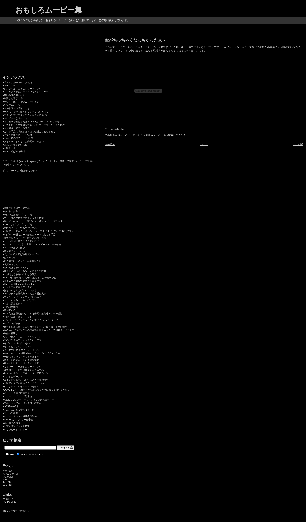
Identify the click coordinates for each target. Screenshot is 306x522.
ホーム (204, 144)
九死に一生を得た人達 (15, 145)
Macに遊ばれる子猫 (14, 151)
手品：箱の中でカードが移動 (19, 138)
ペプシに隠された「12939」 (19, 135)
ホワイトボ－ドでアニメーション (21, 101)
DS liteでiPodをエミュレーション (21, 350)
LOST (6, 484)
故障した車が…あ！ (14, 98)
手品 (5, 471)
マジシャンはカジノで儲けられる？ (22, 297)
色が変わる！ (11, 310)
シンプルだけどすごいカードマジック (24, 88)
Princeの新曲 (11, 307)
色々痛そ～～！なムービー (18, 251)
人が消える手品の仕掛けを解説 (20, 274)
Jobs (5, 482)
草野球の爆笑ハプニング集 (18, 214)
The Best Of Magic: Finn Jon (19, 284)
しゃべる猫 (10, 257)
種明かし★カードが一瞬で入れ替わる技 (25, 238)
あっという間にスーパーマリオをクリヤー (26, 91)
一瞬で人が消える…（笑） (18, 317)
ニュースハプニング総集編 (18, 396)
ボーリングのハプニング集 (18, 224)
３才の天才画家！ (13, 303)
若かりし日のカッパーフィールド (21, 363)
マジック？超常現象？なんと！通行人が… (26, 293)
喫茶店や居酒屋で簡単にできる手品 (22, 281)
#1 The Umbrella (114, 129)
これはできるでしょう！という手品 (22, 340)
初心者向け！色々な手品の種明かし (22, 261)
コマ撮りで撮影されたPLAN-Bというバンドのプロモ (32, 121)
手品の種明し (11, 333)
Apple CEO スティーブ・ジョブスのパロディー (29, 399)
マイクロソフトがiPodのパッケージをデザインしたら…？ (34, 353)
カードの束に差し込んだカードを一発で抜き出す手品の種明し (36, 326)
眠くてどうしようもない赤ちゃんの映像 (25, 271)
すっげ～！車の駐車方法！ (18, 393)
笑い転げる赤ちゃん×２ (16, 267)
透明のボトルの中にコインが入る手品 (24, 370)
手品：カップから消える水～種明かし (24, 403)
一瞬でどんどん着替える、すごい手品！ (25, 383)
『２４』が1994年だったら (18, 82)
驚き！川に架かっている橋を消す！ (22, 360)
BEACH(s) (8, 499)
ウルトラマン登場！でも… (18, 108)
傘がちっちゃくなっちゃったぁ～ (135, 40)
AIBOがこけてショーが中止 (18, 419)
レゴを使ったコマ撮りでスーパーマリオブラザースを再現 (34, 125)
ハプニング (8, 473)
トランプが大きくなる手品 (18, 287)
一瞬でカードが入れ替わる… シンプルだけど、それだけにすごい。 (39, 231)
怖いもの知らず (12, 211)
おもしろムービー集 (48, 10)
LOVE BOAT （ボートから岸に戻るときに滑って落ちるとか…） (38, 389)
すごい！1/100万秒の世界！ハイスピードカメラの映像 (32, 244)
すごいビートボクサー (15, 429)
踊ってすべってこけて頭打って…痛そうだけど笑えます (33, 221)
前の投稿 (298, 144)
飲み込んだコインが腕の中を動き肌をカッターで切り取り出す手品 (39, 330)
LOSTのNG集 (11, 406)
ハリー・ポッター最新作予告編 (20, 416)
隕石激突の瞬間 (12, 423)
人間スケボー (11, 148)
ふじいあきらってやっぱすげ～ (20, 300)
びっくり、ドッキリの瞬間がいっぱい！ (25, 141)
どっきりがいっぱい (14, 247)
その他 (6, 476)
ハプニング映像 (12, 323)
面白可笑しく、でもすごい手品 (20, 228)
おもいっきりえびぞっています (20, 290)
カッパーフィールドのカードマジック (24, 366)
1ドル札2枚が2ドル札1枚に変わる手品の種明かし (30, 277)
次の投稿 (110, 144)
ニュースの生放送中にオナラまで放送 (24, 218)
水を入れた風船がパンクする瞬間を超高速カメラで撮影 (33, 313)
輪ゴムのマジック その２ (18, 343)
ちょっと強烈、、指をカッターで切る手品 (26, 373)
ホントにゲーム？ (13, 376)
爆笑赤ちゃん (11, 264)
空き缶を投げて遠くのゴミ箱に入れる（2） (27, 115)
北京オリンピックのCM (16, 426)
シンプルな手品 (12, 105)
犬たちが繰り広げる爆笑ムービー (21, 254)
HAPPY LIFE (9, 501)
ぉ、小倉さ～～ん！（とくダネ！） (22, 336)
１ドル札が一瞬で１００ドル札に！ (22, 241)
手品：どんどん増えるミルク (19, 409)
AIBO (5, 479)
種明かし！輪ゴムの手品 (17, 208)
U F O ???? (10, 85)
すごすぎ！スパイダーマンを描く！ (22, 386)
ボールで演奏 (11, 413)
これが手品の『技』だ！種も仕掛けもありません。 (31, 131)
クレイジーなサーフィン (17, 118)
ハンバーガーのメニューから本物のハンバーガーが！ (32, 320)
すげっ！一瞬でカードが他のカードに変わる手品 (29, 234)
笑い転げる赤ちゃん (14, 95)
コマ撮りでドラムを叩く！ (18, 128)
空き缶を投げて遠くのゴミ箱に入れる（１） (27, 111)
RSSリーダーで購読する (16, 511)
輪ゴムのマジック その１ (18, 346)
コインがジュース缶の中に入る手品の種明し (27, 379)
